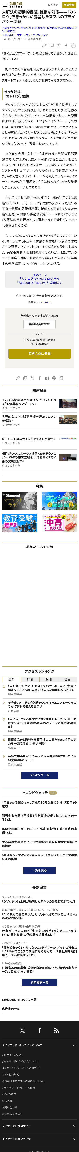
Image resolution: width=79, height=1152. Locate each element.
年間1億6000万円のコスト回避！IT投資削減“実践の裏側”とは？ (39, 830)
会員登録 (69, 4)
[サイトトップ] (14, 5)
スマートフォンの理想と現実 (32, 35)
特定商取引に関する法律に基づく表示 (23, 1081)
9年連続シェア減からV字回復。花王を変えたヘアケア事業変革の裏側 (39, 857)
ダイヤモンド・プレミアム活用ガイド (21, 1068)
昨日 (30, 679)
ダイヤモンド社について (16, 1139)
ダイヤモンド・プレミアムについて (20, 1061)
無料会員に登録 (39, 324)
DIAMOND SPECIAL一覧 (19, 999)
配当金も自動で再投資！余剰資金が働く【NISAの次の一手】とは (39, 817)
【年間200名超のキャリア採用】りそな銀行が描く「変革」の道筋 (39, 804)
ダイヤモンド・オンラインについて (22, 1045)
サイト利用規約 (10, 1074)
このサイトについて (12, 1054)
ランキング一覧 (39, 775)
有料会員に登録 (39, 353)
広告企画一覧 (11, 1008)
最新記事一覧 (39, 982)
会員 (68, 679)
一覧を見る (39, 870)
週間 (49, 679)
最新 (11, 679)
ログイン (53, 5)
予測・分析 (8, 35)
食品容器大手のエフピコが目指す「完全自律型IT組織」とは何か (39, 844)
